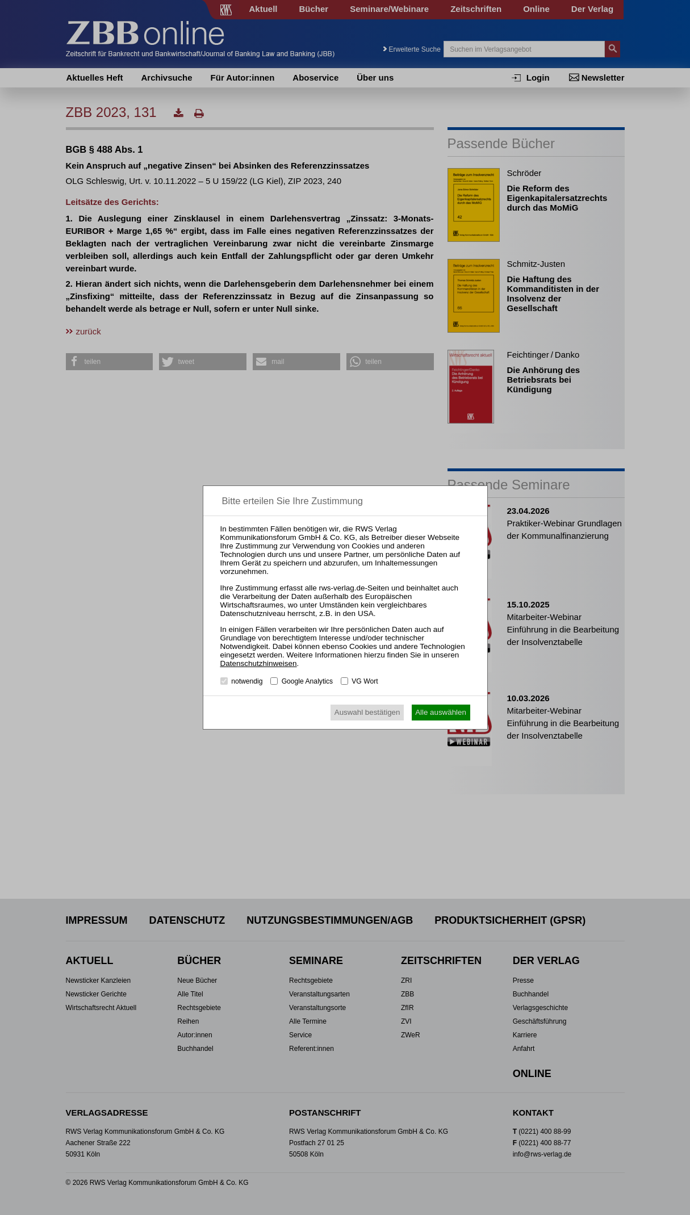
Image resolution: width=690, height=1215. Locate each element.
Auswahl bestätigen (367, 712)
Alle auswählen (440, 712)
